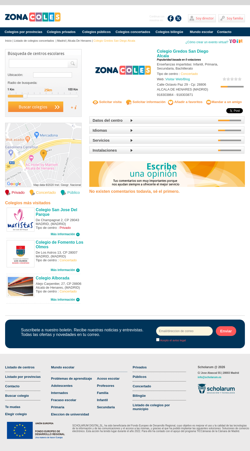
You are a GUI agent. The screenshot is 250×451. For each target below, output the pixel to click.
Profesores (105, 386)
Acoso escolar (108, 378)
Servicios (101, 140)
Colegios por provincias (23, 32)
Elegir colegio (16, 414)
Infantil (102, 400)
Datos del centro (108, 120)
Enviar (226, 331)
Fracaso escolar (63, 400)
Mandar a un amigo (224, 102)
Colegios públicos (96, 32)
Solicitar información (146, 102)
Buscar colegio (17, 396)
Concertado (142, 386)
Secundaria (106, 407)
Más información (65, 234)
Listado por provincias (23, 377)
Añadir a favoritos (185, 102)
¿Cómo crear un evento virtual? (214, 42)
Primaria (57, 407)
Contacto (224, 32)
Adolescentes (62, 386)
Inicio (8, 40)
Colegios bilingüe (169, 32)
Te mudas (12, 407)
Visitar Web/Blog (178, 79)
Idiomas (100, 130)
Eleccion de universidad (70, 414)
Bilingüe (139, 396)
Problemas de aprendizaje (71, 378)
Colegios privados (61, 32)
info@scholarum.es (209, 377)
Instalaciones (105, 150)
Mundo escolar (201, 32)
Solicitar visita (107, 102)
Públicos (139, 377)
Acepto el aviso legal (172, 340)
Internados (59, 393)
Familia (102, 393)
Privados (140, 367)
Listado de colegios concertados (34, 40)
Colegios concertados (133, 32)
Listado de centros (20, 367)
